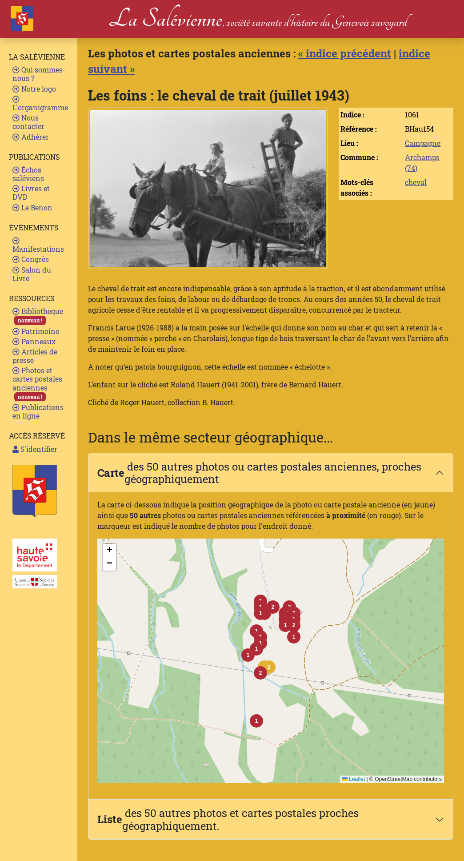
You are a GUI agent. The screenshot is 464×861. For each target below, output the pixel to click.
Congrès (30, 259)
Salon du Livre (31, 274)
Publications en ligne (38, 411)
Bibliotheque (37, 315)
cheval (416, 182)
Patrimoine (35, 331)
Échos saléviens (28, 174)
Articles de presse (34, 356)
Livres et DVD (31, 192)
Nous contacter (28, 122)
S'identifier (34, 449)
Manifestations (38, 245)
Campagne (422, 143)
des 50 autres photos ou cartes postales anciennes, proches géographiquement (259, 472)
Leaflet (353, 779)
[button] (269, 667)
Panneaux (34, 341)
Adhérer (30, 136)
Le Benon (32, 207)
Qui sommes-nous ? (38, 74)
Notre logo (34, 88)
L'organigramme (40, 104)
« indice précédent (344, 53)
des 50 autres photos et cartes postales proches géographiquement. (228, 819)
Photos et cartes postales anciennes (37, 383)
